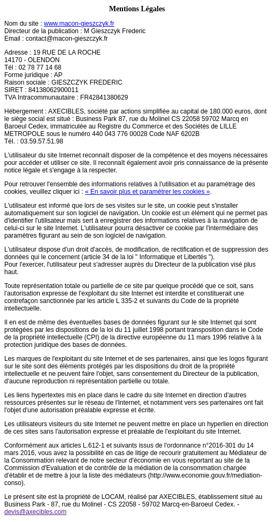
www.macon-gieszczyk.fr (79, 23)
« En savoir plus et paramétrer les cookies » (147, 191)
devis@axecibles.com (35, 512)
